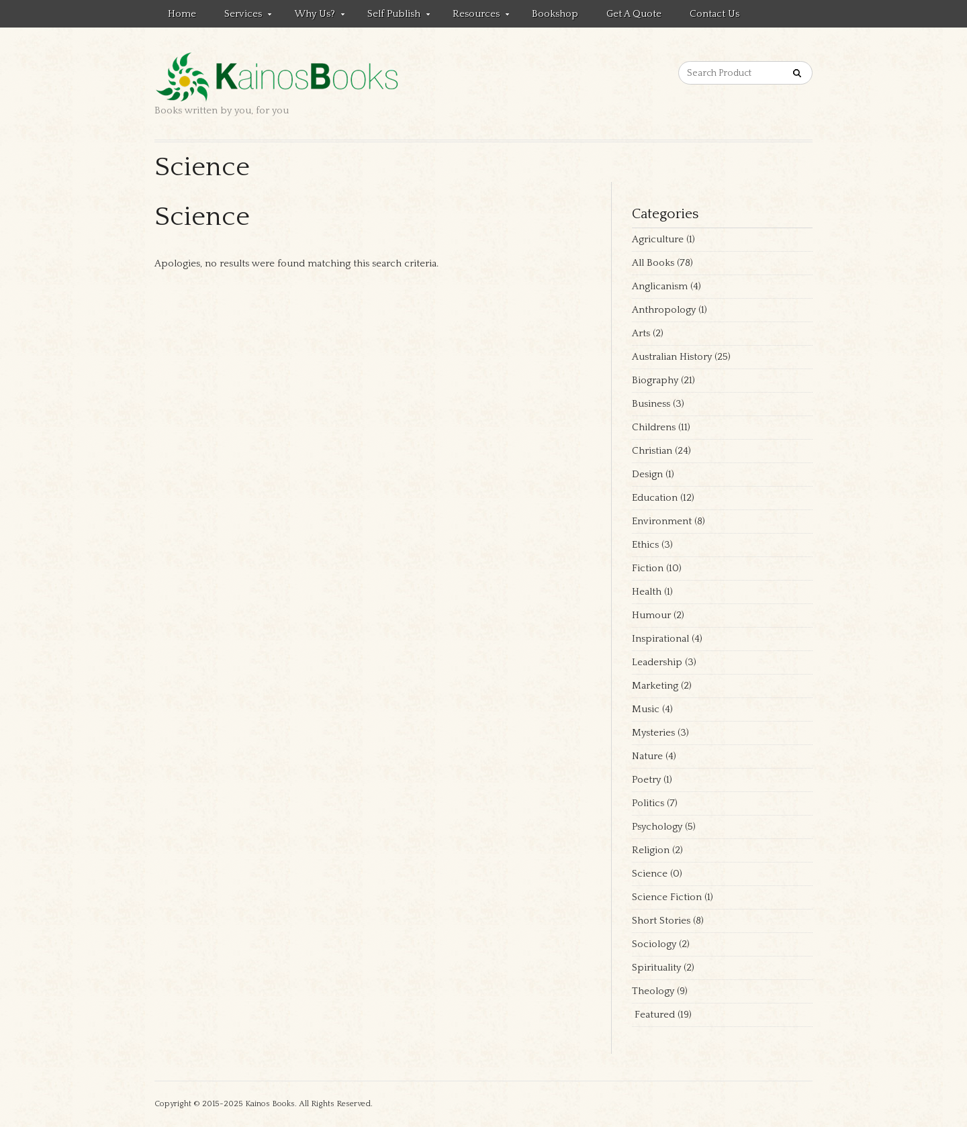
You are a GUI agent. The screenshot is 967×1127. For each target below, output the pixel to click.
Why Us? (312, 16)
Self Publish (392, 16)
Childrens (654, 427)
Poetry (646, 779)
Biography (655, 380)
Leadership (657, 662)
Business (651, 403)
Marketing (655, 685)
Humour (651, 615)
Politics (648, 803)
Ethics (645, 544)
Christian (652, 450)
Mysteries (653, 732)
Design (647, 474)
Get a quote (633, 13)
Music (645, 709)
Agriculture (658, 239)
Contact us (714, 13)
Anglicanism (660, 286)
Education (655, 497)
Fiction (647, 568)
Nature (647, 756)
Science (649, 873)
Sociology (654, 944)
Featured (653, 1014)
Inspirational (660, 638)
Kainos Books (270, 1103)
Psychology (657, 826)
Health (646, 591)
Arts (641, 333)
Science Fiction (667, 897)
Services (241, 16)
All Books (653, 262)
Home (182, 13)
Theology (653, 991)
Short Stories (661, 920)
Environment (662, 521)
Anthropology (664, 309)
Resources (474, 16)
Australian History (672, 356)
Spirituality (656, 967)
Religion (651, 850)
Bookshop (555, 13)
